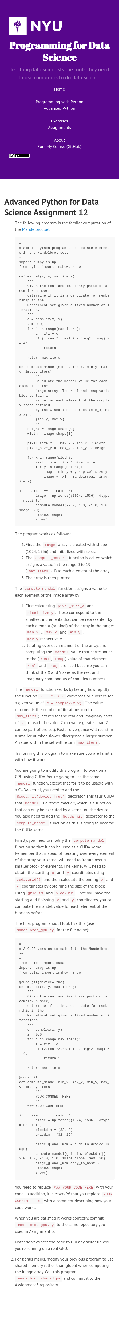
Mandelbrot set (36, 229)
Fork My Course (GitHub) (59, 146)
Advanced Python (59, 108)
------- (59, 95)
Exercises (59, 121)
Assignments (59, 127)
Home (59, 89)
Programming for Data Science (59, 51)
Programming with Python (60, 101)
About (59, 140)
